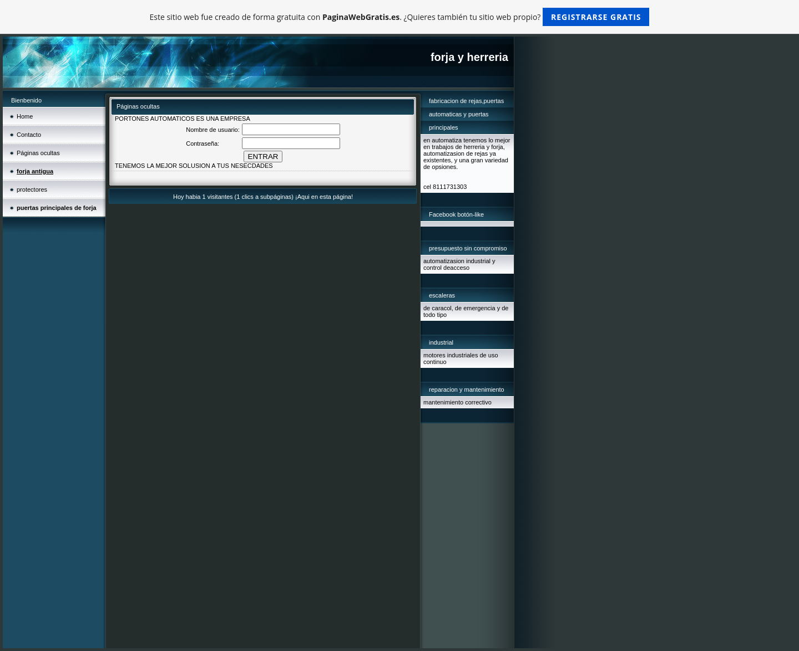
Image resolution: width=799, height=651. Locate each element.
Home (25, 116)
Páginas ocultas (38, 153)
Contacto (29, 134)
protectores (32, 189)
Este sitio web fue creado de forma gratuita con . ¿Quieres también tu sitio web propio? (400, 17)
